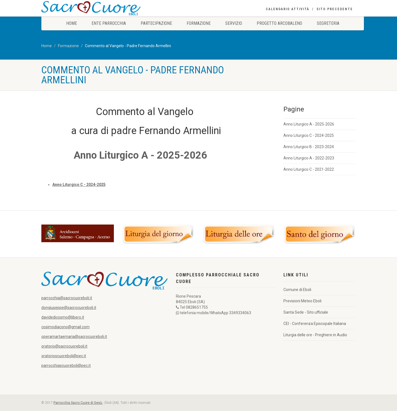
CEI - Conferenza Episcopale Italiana (314, 323)
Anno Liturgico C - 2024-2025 (308, 135)
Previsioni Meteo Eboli (302, 301)
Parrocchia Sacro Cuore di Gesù (78, 403)
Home (71, 23)
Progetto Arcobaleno (279, 23)
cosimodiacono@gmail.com (65, 327)
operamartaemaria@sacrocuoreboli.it (74, 336)
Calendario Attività (287, 9)
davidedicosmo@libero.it (62, 317)
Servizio (233, 23)
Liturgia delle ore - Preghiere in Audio (315, 335)
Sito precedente (334, 9)
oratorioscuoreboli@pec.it (63, 356)
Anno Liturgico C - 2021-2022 (308, 169)
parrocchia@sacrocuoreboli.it (66, 298)
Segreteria (328, 23)
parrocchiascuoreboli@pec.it (66, 365)
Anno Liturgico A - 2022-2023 (308, 158)
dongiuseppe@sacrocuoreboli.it (68, 307)
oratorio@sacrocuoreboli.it (64, 346)
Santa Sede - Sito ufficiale (305, 312)
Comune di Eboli (297, 289)
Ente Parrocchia (109, 23)
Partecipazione (156, 23)
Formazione (199, 23)
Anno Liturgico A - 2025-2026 (308, 124)
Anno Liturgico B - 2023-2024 (308, 147)
